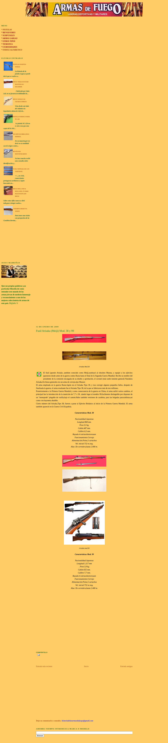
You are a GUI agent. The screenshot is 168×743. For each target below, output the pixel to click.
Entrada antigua (126, 666)
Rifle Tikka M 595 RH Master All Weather (21, 84)
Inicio (86, 666)
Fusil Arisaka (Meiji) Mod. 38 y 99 (55, 330)
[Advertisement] (16, 242)
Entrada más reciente (44, 666)
